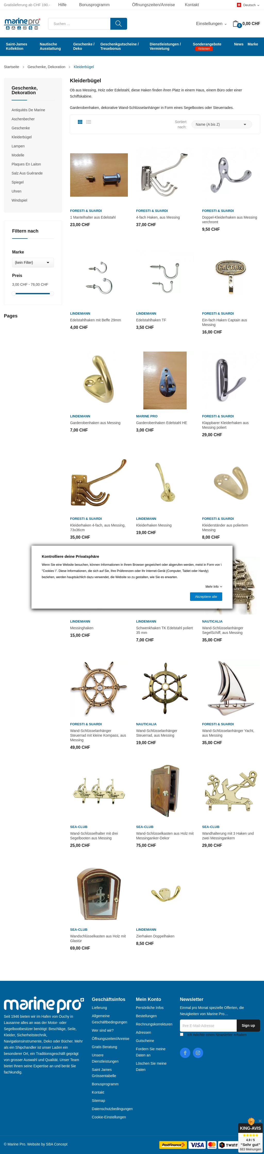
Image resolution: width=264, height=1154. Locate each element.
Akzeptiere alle (206, 597)
